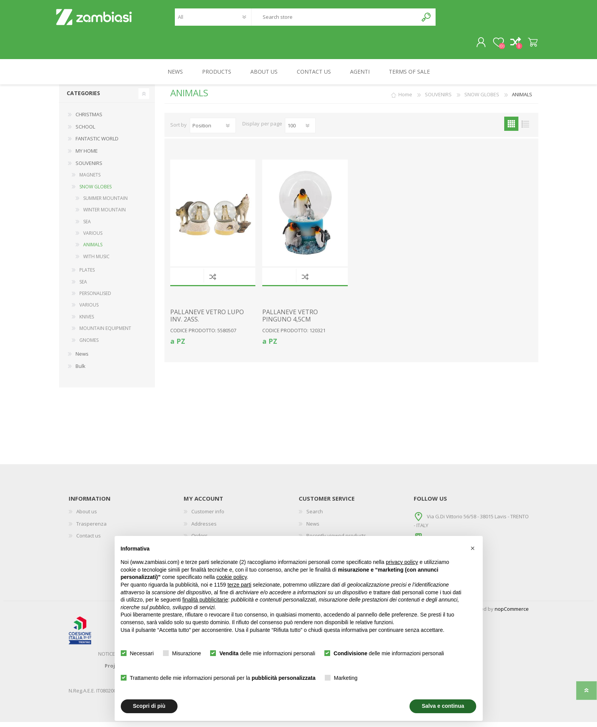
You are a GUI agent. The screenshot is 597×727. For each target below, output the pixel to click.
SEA (87, 226)
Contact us (88, 540)
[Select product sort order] (213, 130)
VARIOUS (92, 238)
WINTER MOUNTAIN (104, 214)
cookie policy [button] (231, 577)
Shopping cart (529, 44)
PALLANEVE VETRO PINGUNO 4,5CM (290, 320)
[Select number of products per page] (300, 130)
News (82, 358)
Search (426, 19)
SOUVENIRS (89, 167)
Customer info (207, 516)
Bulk (81, 370)
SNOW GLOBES (95, 191)
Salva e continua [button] (443, 706)
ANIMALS (92, 249)
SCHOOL (85, 131)
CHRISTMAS (89, 119)
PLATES (87, 275)
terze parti (239, 585)
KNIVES (86, 321)
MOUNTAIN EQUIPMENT (105, 333)
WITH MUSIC (96, 261)
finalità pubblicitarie (205, 600)
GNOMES (89, 344)
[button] (473, 548)
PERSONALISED (95, 298)
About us (86, 516)
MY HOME (87, 155)
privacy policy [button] (402, 562)
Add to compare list (213, 281)
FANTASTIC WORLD (97, 143)
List (525, 129)
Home (405, 99)
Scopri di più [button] (149, 706)
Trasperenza (91, 528)
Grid (511, 129)
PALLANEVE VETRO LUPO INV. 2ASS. (207, 320)
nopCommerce (512, 613)
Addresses (204, 528)
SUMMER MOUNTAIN (105, 202)
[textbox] (334, 19)
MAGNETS (89, 179)
